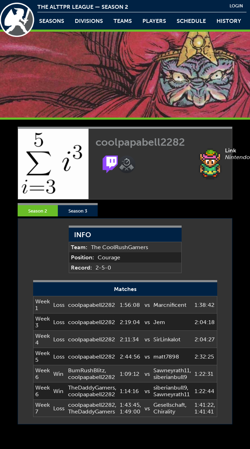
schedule (191, 21)
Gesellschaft (169, 404)
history (229, 21)
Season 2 (37, 211)
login (236, 6)
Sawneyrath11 (171, 370)
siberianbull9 (170, 377)
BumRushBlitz (86, 370)
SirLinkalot (167, 339)
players (154, 21)
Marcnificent (170, 305)
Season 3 (77, 211)
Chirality (164, 411)
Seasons (51, 21)
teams (123, 21)
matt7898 (166, 356)
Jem (159, 322)
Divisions (89, 21)
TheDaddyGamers (91, 387)
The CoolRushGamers (119, 247)
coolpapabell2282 (91, 305)
